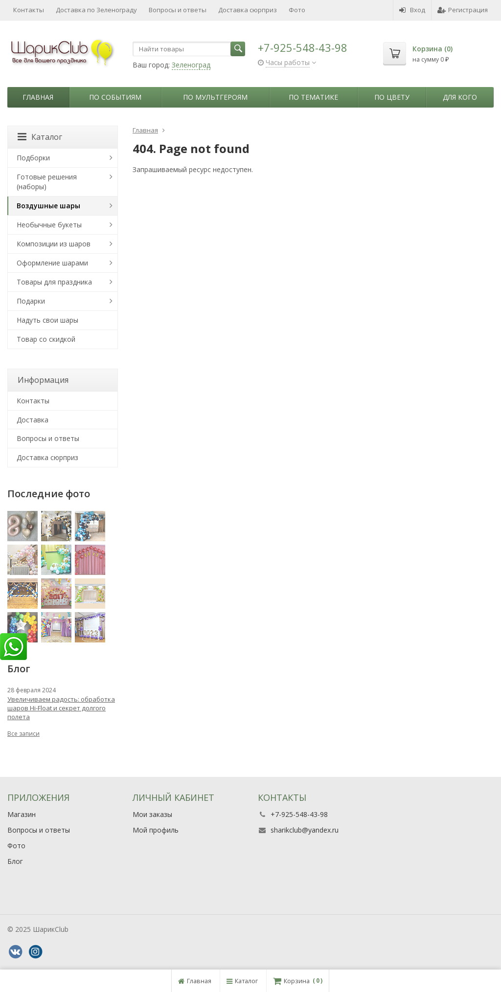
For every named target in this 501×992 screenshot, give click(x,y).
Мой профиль (156, 830)
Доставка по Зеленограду (96, 9)
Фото (297, 9)
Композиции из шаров (54, 243)
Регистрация (462, 9)
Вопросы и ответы (177, 9)
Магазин (21, 814)
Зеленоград (191, 64)
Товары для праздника (54, 282)
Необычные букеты (49, 224)
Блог (15, 861)
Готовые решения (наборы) (47, 181)
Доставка (32, 419)
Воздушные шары (48, 205)
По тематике (313, 97)
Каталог (40, 137)
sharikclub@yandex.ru (305, 830)
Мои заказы (152, 814)
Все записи (23, 733)
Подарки (31, 301)
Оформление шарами (52, 262)
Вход (412, 9)
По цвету (392, 97)
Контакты (28, 9)
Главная (38, 97)
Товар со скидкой (46, 339)
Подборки (33, 157)
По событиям (115, 97)
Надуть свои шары (47, 320)
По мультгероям (215, 97)
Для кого (460, 97)
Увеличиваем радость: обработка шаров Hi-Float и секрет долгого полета (61, 708)
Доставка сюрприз (247, 9)
